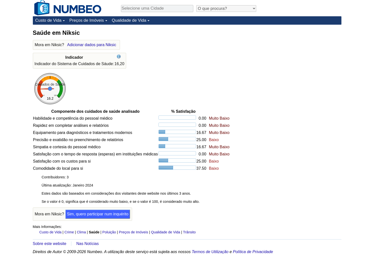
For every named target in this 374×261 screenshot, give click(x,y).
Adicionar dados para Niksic (91, 45)
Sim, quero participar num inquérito (97, 214)
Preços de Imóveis (86, 20)
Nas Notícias (87, 244)
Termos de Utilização (210, 252)
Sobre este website (49, 244)
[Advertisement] (304, 60)
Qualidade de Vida (129, 20)
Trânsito (189, 232)
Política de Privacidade (253, 252)
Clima (81, 232)
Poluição (109, 232)
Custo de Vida (48, 20)
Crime (69, 232)
